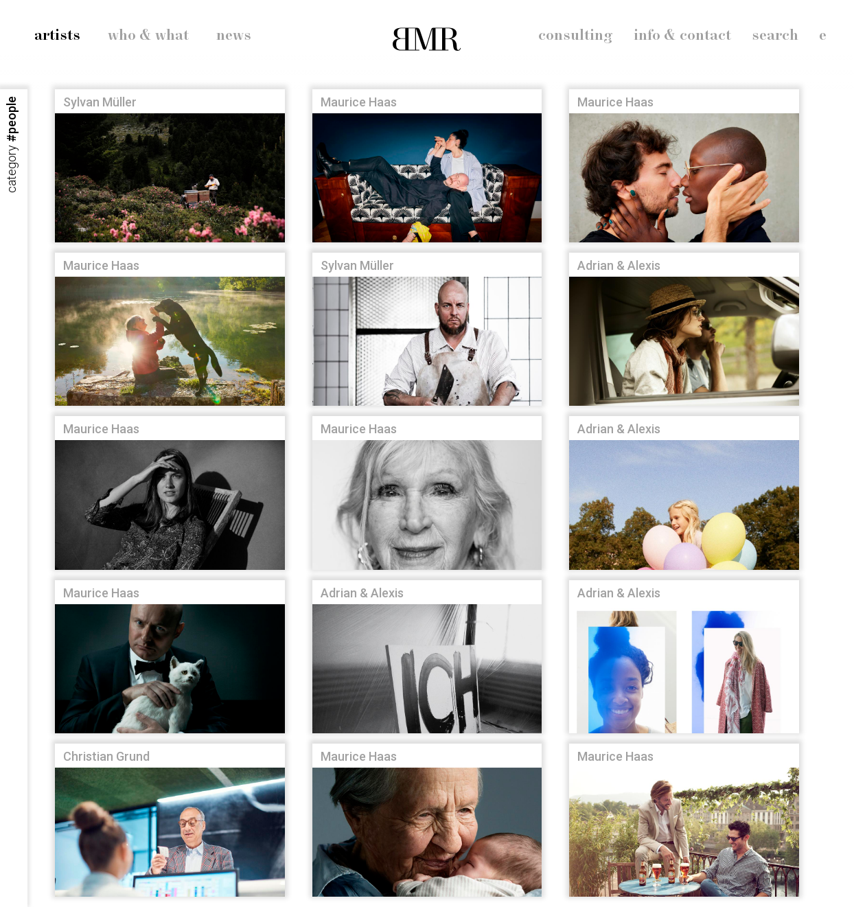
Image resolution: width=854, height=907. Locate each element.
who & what (148, 35)
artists (57, 35)
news (233, 35)
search (775, 35)
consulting (575, 35)
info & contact (682, 35)
